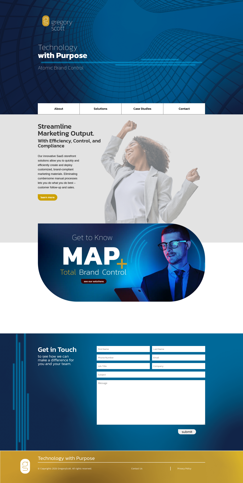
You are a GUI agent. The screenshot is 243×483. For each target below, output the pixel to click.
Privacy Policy (184, 468)
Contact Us (136, 468)
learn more (48, 197)
